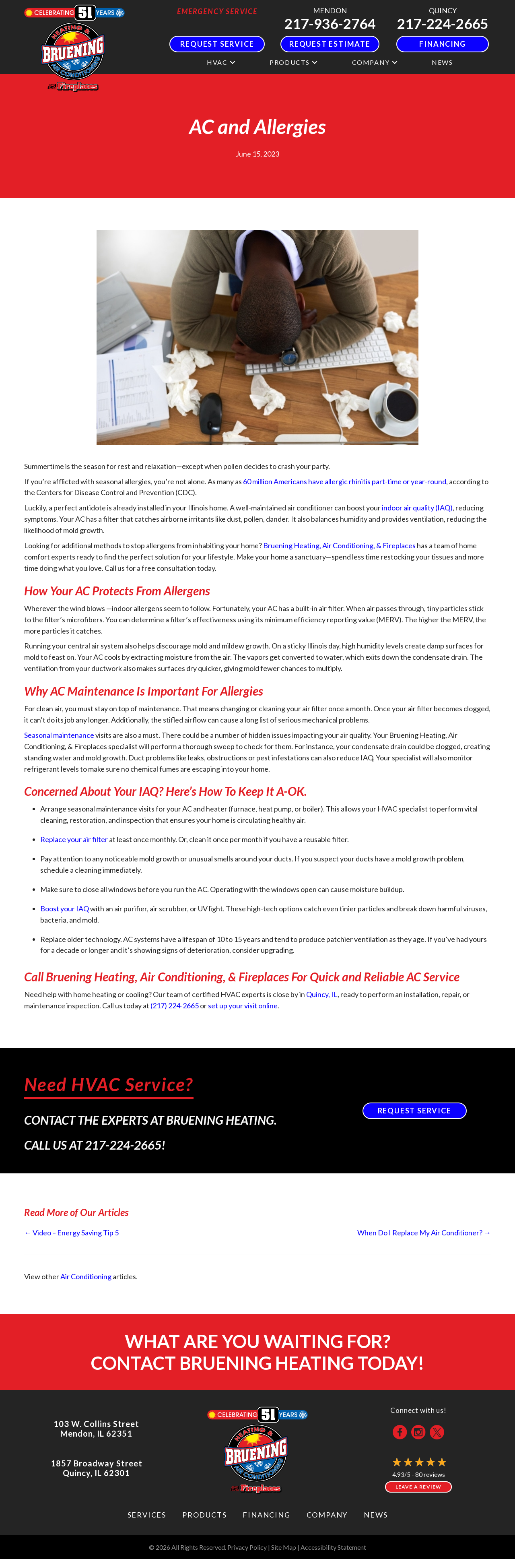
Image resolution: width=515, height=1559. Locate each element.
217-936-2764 (329, 23)
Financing (266, 1514)
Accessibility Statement (333, 1547)
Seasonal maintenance (59, 735)
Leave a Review (419, 1487)
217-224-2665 (442, 23)
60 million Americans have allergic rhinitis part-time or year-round (344, 481)
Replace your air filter (74, 839)
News (442, 62)
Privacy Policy (247, 1547)
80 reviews (430, 1474)
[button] (232, 62)
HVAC (217, 62)
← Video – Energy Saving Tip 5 (71, 1232)
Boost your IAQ (64, 908)
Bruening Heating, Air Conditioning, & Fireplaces (339, 545)
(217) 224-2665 (174, 1005)
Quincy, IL (322, 994)
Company (371, 62)
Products (290, 62)
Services (147, 1514)
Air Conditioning (85, 1276)
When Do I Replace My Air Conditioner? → (424, 1232)
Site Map (283, 1547)
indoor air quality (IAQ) (417, 507)
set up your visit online (243, 1005)
